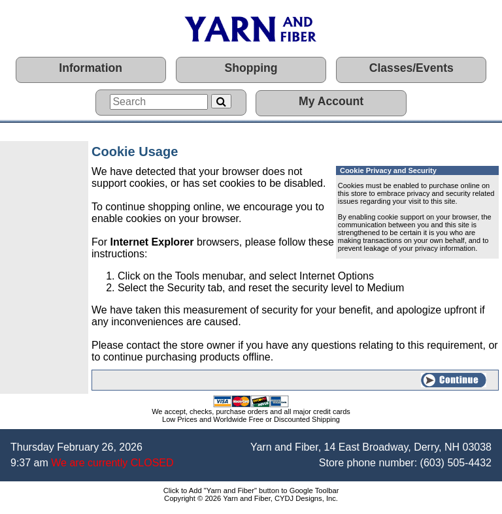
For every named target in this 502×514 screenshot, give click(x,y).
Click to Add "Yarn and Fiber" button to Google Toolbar (251, 490)
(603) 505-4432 (456, 462)
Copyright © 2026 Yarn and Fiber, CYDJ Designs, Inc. (251, 498)
